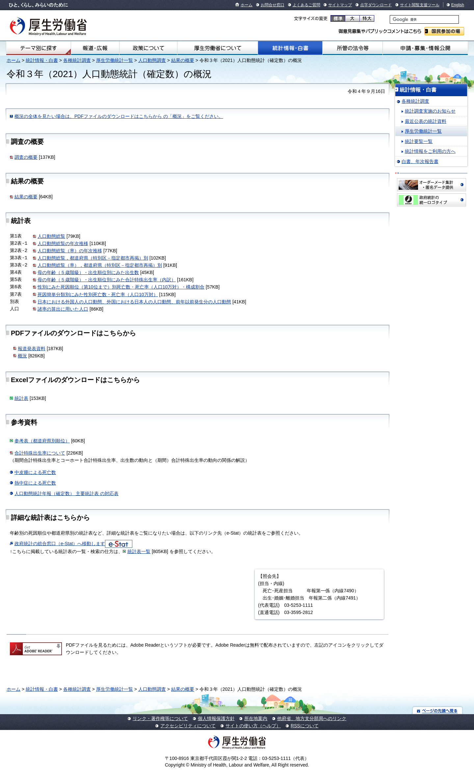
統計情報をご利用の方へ (430, 151)
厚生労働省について (217, 48)
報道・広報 (95, 48)
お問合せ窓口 (272, 5)
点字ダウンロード (376, 5)
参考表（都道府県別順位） (42, 440)
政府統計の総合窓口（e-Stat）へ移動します (59, 543)
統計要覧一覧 (419, 141)
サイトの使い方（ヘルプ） (253, 725)
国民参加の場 (444, 31)
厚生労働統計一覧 (114, 60)
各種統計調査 (77, 60)
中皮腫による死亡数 (35, 472)
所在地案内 (255, 718)
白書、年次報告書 (420, 161)
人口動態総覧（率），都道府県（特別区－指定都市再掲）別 (100, 265)
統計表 (21, 398)
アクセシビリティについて (188, 725)
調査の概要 (26, 157)
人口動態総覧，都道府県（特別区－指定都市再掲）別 (93, 258)
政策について (148, 48)
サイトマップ (340, 5)
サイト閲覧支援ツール (419, 5)
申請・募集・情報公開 (425, 48)
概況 (22, 355)
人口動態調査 (152, 60)
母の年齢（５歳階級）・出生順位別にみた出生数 (88, 272)
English (457, 5)
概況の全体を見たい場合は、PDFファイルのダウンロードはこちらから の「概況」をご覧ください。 (118, 116)
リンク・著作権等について (160, 718)
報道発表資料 (31, 348)
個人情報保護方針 (216, 718)
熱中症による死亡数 (35, 483)
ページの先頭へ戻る (437, 710)
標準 (338, 18)
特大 (367, 18)
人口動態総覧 (51, 236)
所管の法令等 (352, 48)
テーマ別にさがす (38, 48)
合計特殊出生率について (39, 453)
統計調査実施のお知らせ (430, 111)
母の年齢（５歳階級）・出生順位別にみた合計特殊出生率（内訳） (107, 279)
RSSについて (305, 725)
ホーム (246, 5)
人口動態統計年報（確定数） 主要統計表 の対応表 (66, 493)
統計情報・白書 (290, 48)
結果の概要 (182, 60)
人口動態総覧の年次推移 (63, 243)
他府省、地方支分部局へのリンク (311, 718)
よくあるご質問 (306, 5)
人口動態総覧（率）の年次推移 (70, 250)
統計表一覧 (138, 551)
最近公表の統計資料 (425, 121)
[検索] (424, 19)
